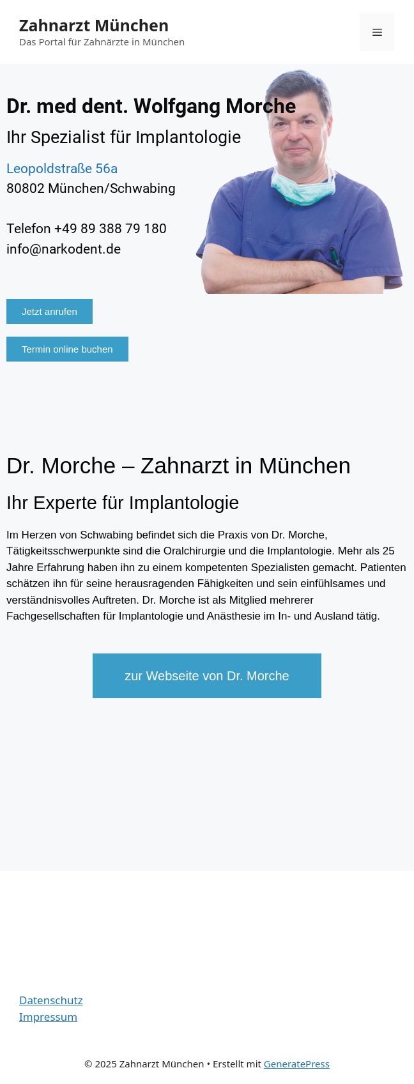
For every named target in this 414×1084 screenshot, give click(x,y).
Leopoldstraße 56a (62, 168)
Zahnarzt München (94, 25)
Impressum (48, 1016)
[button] (49, 311)
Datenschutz (51, 1000)
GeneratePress (297, 1063)
